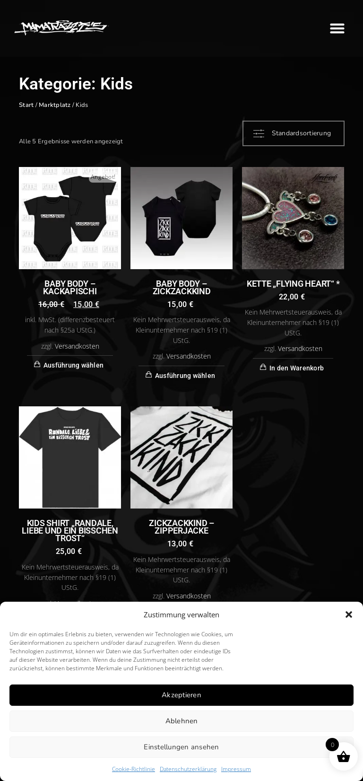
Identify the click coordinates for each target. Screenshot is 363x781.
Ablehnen (181, 721)
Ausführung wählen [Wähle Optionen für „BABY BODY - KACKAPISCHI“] (73, 365)
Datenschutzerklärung (188, 769)
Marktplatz (55, 105)
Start (26, 105)
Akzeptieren (181, 695)
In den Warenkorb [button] (296, 368)
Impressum (236, 769)
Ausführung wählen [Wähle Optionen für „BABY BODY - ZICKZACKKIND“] (185, 375)
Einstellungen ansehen (181, 747)
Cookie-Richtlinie (133, 769)
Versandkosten (77, 346)
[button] (349, 614)
